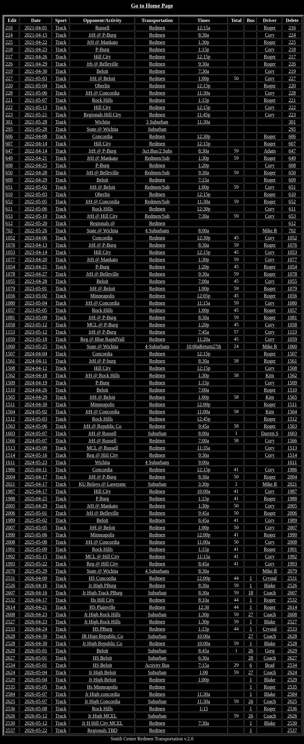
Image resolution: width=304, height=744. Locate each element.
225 (292, 42)
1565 (292, 397)
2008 (292, 541)
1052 (292, 237)
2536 (292, 708)
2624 (292, 672)
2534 (292, 665)
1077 (292, 259)
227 (292, 78)
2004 (292, 476)
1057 (292, 310)
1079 (292, 288)
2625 (292, 701)
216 (292, 27)
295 (292, 129)
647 (292, 150)
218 (292, 49)
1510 (292, 389)
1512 (292, 418)
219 (292, 71)
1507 (292, 353)
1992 (292, 556)
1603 (292, 433)
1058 (292, 324)
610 (292, 194)
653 (292, 216)
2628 (292, 636)
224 (292, 34)
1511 (292, 404)
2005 (292, 505)
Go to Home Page (152, 5)
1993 (292, 563)
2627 (292, 657)
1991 (292, 549)
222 (292, 107)
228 (292, 92)
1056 (292, 295)
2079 (292, 570)
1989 (292, 520)
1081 (292, 317)
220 (292, 85)
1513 (292, 447)
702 (292, 230)
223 (292, 114)
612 (292, 223)
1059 (292, 339)
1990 (292, 534)
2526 (292, 585)
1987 (292, 491)
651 (292, 187)
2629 (292, 650)
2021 (292, 484)
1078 (292, 273)
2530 (292, 723)
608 (292, 165)
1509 (292, 382)
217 (292, 56)
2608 (292, 614)
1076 (292, 244)
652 (292, 201)
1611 (292, 462)
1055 (292, 281)
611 (292, 208)
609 (292, 179)
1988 (292, 498)
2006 (292, 513)
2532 (292, 599)
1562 (292, 375)
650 (292, 172)
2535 (292, 686)
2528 (292, 643)
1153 (292, 331)
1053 (292, 252)
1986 (292, 469)
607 (292, 143)
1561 (292, 360)
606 (292, 136)
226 (292, 63)
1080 (292, 302)
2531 (292, 578)
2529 (292, 679)
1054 (292, 266)
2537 (292, 730)
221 (292, 100)
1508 (292, 368)
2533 (292, 628)
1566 (292, 440)
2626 (292, 715)
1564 (292, 411)
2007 (292, 527)
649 (292, 158)
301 (292, 121)
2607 (292, 592)
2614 (292, 607)
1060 (292, 346)
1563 (292, 426)
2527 (292, 621)
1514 (292, 455)
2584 (292, 694)
